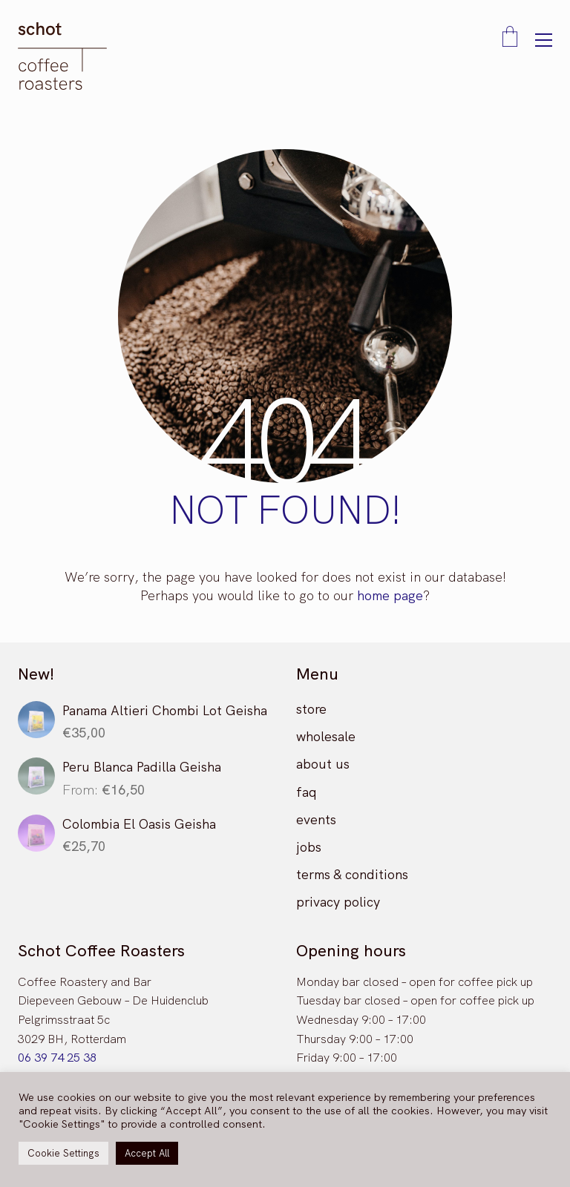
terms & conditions (352, 874)
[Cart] (509, 37)
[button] (543, 40)
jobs (308, 846)
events (316, 819)
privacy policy (338, 901)
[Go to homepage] (62, 56)
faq (306, 791)
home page (390, 595)
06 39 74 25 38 (57, 1057)
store (311, 708)
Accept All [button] (147, 1153)
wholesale (326, 736)
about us (323, 763)
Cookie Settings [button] (63, 1153)
